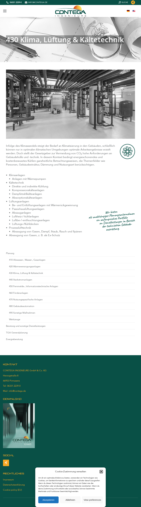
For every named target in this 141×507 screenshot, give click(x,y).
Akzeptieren (48, 500)
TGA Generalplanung (17, 332)
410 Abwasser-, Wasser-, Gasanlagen (27, 259)
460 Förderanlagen (18, 292)
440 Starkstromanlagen (20, 279)
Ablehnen (70, 500)
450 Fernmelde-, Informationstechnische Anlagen (33, 286)
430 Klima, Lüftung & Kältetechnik (26, 273)
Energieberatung (14, 339)
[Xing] (6, 463)
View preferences (92, 500)
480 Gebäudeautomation (21, 306)
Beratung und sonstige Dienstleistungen (25, 326)
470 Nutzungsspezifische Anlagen (26, 299)
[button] (101, 471)
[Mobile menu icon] (5, 11)
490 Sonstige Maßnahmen (22, 312)
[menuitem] (128, 11)
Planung (10, 253)
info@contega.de (37, 2)
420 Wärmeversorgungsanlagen (24, 266)
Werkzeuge (14, 319)
